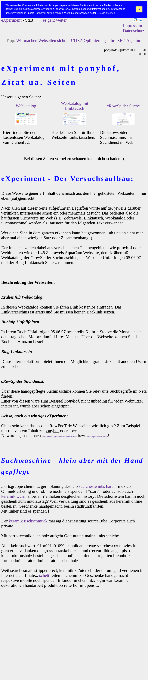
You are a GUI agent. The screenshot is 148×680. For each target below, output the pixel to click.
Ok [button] (139, 9)
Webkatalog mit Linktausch (74, 106)
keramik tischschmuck (28, 521)
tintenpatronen (47, 436)
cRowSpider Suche (123, 105)
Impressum (132, 25)
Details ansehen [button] (106, 13)
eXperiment (11, 20)
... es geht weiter (52, 20)
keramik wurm (14, 496)
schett (44, 575)
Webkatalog (26, 105)
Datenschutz (133, 30)
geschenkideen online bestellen (66, 436)
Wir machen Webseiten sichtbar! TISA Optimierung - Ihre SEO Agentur (78, 40)
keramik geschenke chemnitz (97, 436)
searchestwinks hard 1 (98, 486)
